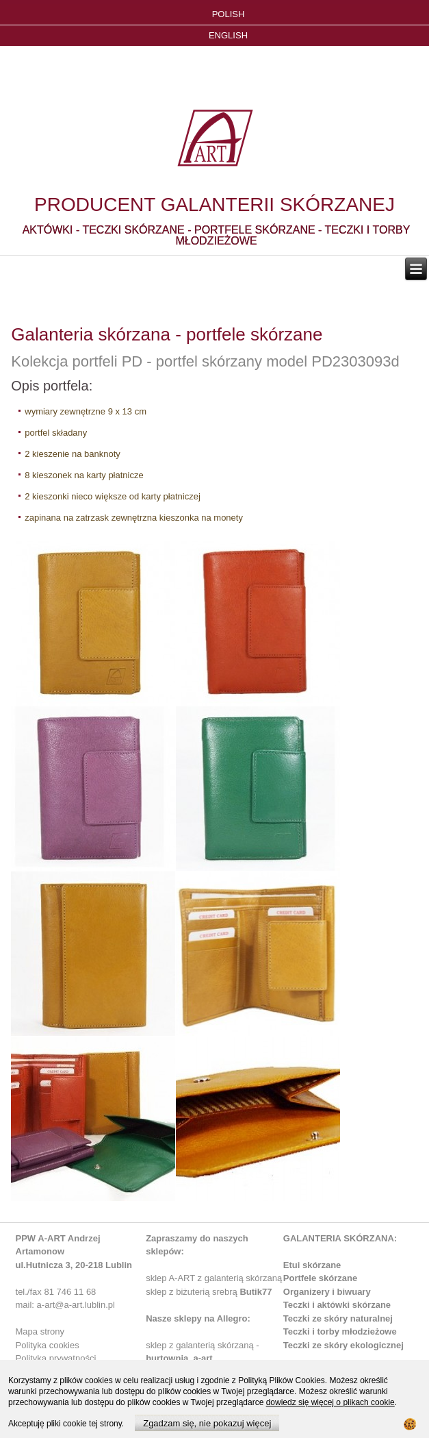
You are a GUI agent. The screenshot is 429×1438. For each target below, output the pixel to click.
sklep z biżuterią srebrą (209, 1292)
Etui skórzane (312, 1265)
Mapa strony (40, 1331)
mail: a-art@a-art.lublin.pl (65, 1305)
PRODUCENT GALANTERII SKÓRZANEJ (214, 204)
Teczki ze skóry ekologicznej (343, 1345)
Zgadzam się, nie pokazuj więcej (207, 1423)
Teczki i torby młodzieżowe (340, 1331)
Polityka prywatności (56, 1358)
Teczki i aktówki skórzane (337, 1305)
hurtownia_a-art (179, 1358)
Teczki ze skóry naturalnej (338, 1318)
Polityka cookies (47, 1345)
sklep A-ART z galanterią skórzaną (214, 1278)
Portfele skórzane (320, 1278)
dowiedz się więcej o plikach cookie (330, 1402)
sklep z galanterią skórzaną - (202, 1345)
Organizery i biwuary (327, 1292)
